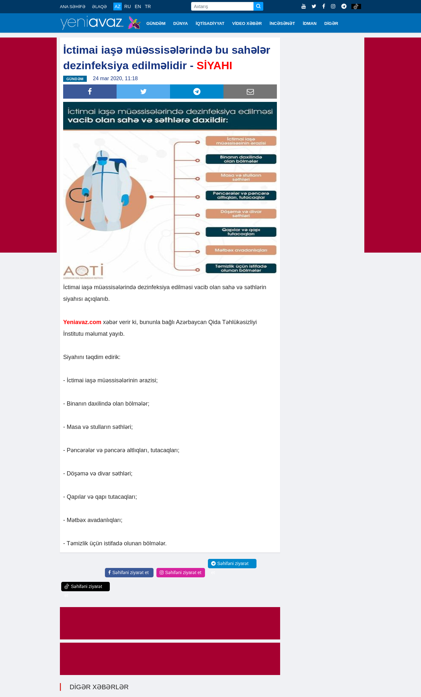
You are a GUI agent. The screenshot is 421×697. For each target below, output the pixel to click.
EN (138, 6)
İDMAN (310, 23)
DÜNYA (180, 23)
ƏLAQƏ (99, 6)
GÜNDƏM (155, 23)
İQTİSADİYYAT (210, 23)
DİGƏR (331, 23)
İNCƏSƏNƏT (282, 23)
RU (127, 6)
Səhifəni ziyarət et (128, 572)
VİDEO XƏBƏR (247, 23)
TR (148, 6)
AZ (117, 6)
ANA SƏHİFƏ (72, 6)
